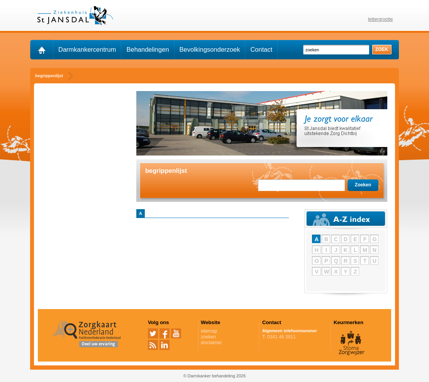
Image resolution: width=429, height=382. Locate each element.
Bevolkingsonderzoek (210, 49)
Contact (261, 49)
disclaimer (211, 342)
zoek (381, 49)
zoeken (208, 337)
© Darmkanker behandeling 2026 (214, 376)
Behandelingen (147, 49)
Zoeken (363, 185)
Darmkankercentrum (87, 49)
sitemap (209, 331)
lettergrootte (380, 19)
